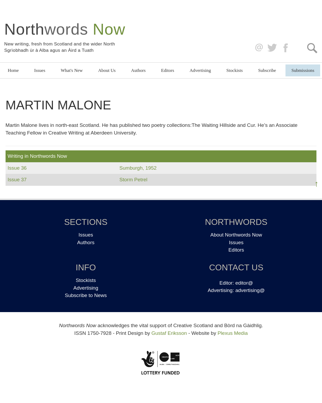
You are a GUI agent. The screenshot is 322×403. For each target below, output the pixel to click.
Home (13, 70)
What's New (72, 70)
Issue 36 (17, 168)
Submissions (302, 70)
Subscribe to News (86, 295)
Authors (138, 70)
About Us (107, 70)
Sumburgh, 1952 (138, 168)
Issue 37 (17, 179)
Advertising (200, 70)
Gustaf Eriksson (169, 333)
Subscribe (267, 70)
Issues (39, 70)
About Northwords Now (236, 235)
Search (312, 48)
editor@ (244, 283)
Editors (167, 70)
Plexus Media (232, 333)
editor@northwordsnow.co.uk (258, 48)
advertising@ (250, 290)
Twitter (272, 48)
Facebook (286, 48)
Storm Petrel (133, 179)
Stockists (234, 70)
